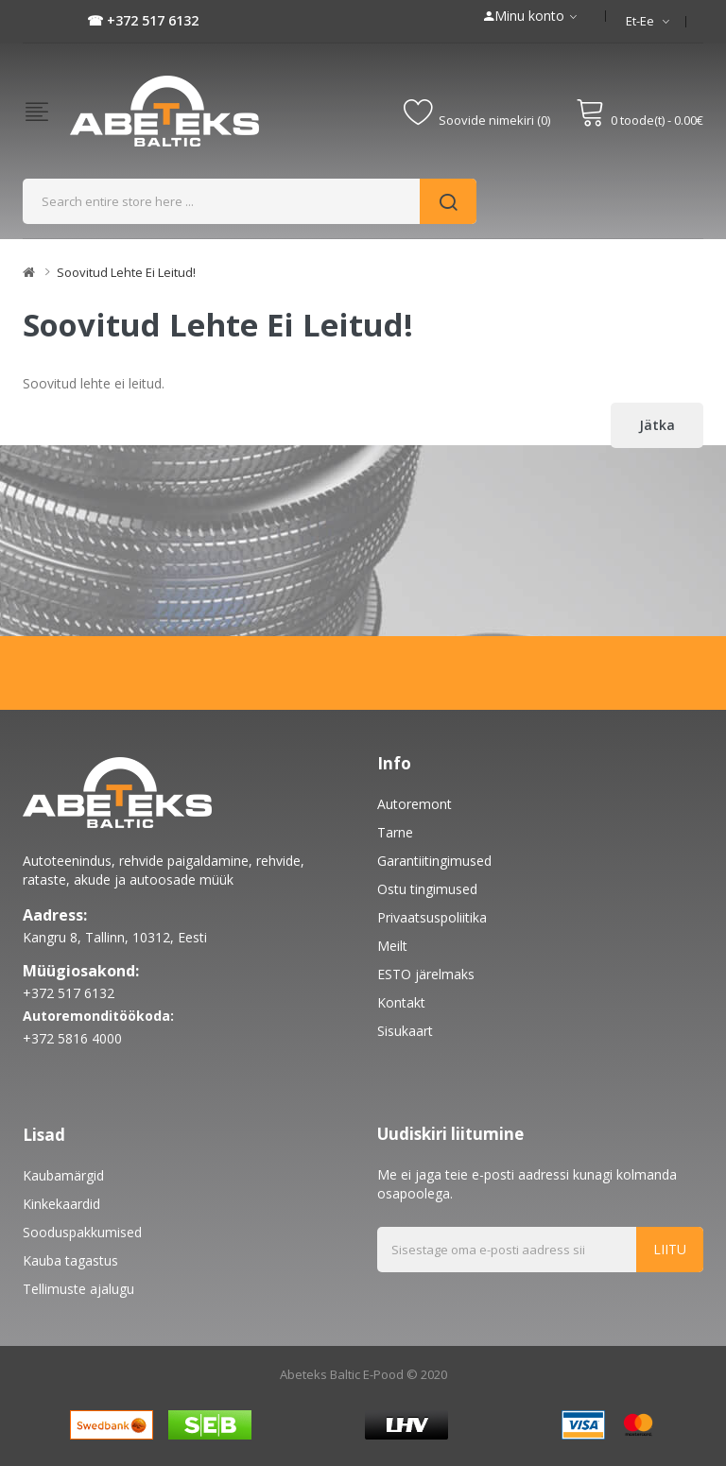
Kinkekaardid (61, 1204)
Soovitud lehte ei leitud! (126, 272)
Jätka (657, 425)
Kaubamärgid (63, 1175)
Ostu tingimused (427, 889)
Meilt (392, 946)
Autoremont (414, 804)
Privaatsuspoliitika (432, 917)
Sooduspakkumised (82, 1232)
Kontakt (401, 1002)
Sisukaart (405, 1031)
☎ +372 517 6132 (143, 20)
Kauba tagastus (70, 1260)
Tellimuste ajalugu (78, 1289)
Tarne (395, 832)
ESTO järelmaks (426, 974)
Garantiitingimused (434, 861)
